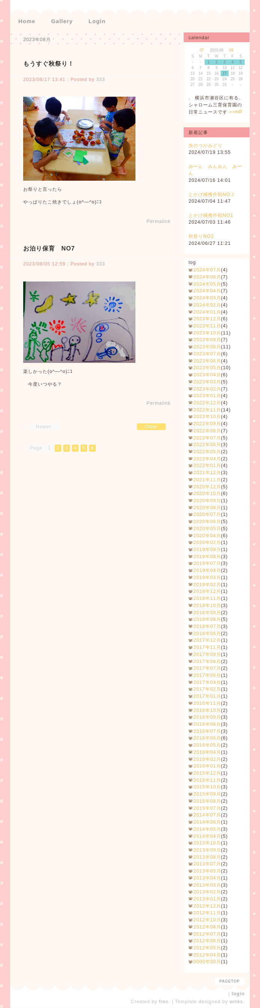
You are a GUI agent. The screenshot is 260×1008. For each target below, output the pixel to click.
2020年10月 (207, 493)
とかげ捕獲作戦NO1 (211, 215)
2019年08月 (207, 556)
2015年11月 (207, 780)
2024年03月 (207, 298)
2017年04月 (207, 682)
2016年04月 (207, 752)
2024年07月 (207, 270)
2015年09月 (207, 794)
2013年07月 (207, 864)
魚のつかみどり (206, 145)
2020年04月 (207, 535)
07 (202, 50)
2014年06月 (207, 822)
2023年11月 (207, 326)
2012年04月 (207, 955)
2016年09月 (207, 717)
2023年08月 (207, 346)
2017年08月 (207, 661)
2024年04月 (207, 290)
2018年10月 (207, 605)
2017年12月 (207, 640)
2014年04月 (207, 836)
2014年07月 (207, 815)
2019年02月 (207, 584)
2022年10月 (207, 416)
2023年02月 (207, 389)
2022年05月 (207, 451)
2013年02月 (207, 892)
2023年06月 (207, 361)
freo (164, 1001)
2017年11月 (207, 647)
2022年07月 (207, 438)
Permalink (159, 221)
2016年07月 (207, 731)
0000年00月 (207, 961)
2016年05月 (207, 745)
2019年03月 (207, 577)
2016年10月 (207, 710)
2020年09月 (207, 500)
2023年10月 (207, 333)
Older (151, 426)
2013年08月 (207, 857)
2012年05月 (207, 948)
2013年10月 (207, 843)
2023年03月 (207, 382)
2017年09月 (207, 654)
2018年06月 (207, 633)
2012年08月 (207, 927)
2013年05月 (207, 871)
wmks (236, 1001)
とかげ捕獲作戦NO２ (212, 194)
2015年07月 (207, 808)
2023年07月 (207, 354)
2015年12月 (207, 773)
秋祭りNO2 (201, 236)
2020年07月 (207, 514)
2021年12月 (207, 472)
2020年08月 (207, 507)
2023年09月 (207, 339)
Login (97, 21)
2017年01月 (207, 696)
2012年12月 (207, 906)
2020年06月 (207, 521)
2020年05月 (207, 528)
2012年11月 (207, 912)
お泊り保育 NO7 (49, 248)
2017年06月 (207, 675)
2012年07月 (207, 934)
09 (231, 50)
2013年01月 (207, 899)
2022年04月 (207, 458)
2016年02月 (207, 759)
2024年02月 (207, 305)
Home (27, 21)
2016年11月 (207, 703)
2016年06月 (207, 738)
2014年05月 (207, 829)
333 (100, 79)
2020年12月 (207, 486)
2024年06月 (207, 277)
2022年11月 (207, 410)
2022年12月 (207, 402)
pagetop (230, 981)
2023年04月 (207, 374)
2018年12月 (207, 591)
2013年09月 (207, 850)
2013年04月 (207, 878)
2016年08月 (207, 724)
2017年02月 (207, 689)
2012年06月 (207, 940)
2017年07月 (207, 668)
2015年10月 (207, 787)
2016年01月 (207, 766)
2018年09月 (207, 612)
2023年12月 (207, 318)
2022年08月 (207, 430)
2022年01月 (207, 465)
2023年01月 (207, 395)
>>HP (235, 112)
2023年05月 (207, 367)
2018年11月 (207, 598)
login (238, 993)
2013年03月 (207, 885)
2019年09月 (207, 549)
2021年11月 (207, 479)
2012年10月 (207, 920)
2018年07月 (207, 626)
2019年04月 (207, 570)
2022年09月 (207, 423)
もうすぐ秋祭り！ (48, 63)
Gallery (62, 21)
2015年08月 (207, 801)
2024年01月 (207, 312)
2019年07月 (207, 563)
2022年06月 (207, 444)
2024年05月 (207, 284)
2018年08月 (207, 619)
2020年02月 (207, 542)
